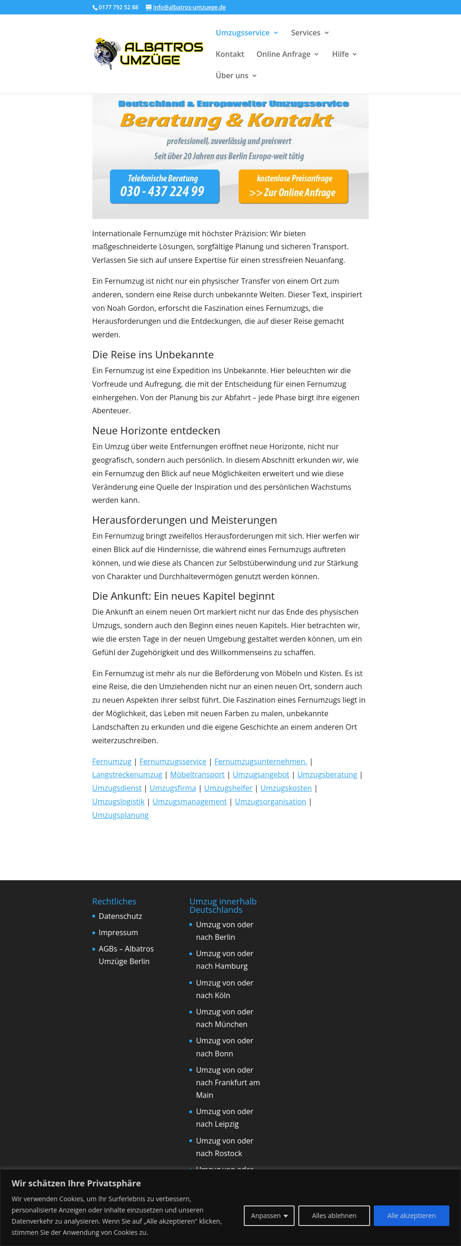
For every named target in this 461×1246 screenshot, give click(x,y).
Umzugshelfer (228, 788)
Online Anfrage (283, 55)
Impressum (118, 932)
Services (306, 33)
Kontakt (230, 55)
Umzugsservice (243, 33)
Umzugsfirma (173, 788)
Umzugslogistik (118, 801)
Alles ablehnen (334, 1215)
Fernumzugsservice (172, 761)
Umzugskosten (286, 788)
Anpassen (266, 1215)
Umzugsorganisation (270, 801)
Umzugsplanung (120, 815)
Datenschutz (120, 916)
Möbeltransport (197, 774)
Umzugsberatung (327, 774)
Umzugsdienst (117, 788)
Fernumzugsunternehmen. (260, 761)
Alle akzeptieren (411, 1215)
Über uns (232, 76)
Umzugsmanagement (189, 801)
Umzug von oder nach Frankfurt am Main (228, 1082)
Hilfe (340, 55)
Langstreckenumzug (127, 774)
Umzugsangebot (261, 774)
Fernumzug (111, 761)
